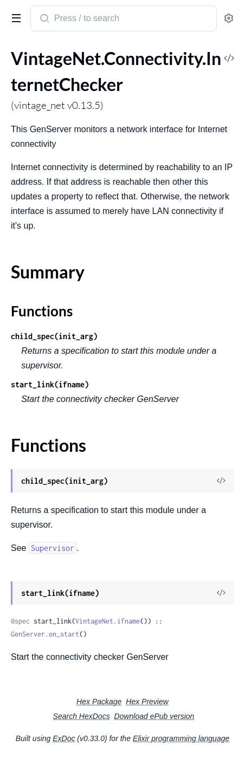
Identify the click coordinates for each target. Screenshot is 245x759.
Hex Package (98, 701)
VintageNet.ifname (107, 621)
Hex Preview (147, 701)
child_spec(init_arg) (54, 336)
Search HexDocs (81, 716)
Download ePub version (154, 716)
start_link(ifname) (50, 384)
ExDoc (64, 738)
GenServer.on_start (45, 634)
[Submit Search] (43, 19)
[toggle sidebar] (14, 17)
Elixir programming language (181, 738)
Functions (42, 311)
